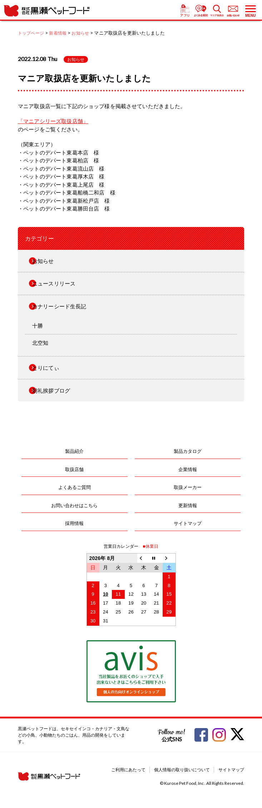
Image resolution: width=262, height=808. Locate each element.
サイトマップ (188, 523)
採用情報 (74, 523)
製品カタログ (188, 451)
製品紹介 (74, 451)
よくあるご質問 (74, 487)
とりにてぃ (45, 367)
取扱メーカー (188, 487)
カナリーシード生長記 (59, 306)
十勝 (37, 325)
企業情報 (187, 469)
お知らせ (75, 59)
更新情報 (187, 505)
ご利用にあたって (128, 769)
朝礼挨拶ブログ (51, 390)
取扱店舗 (74, 469)
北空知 (40, 342)
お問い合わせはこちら (74, 505)
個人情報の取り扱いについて (182, 769)
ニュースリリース (53, 283)
